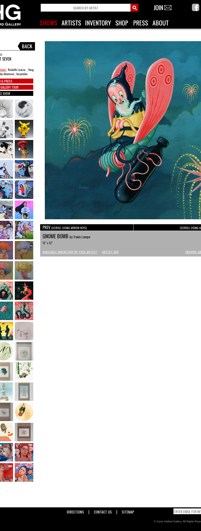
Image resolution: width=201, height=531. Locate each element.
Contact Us (103, 511)
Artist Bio (110, 252)
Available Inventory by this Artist (70, 252)
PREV (65, 227)
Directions (75, 511)
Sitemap (128, 511)
